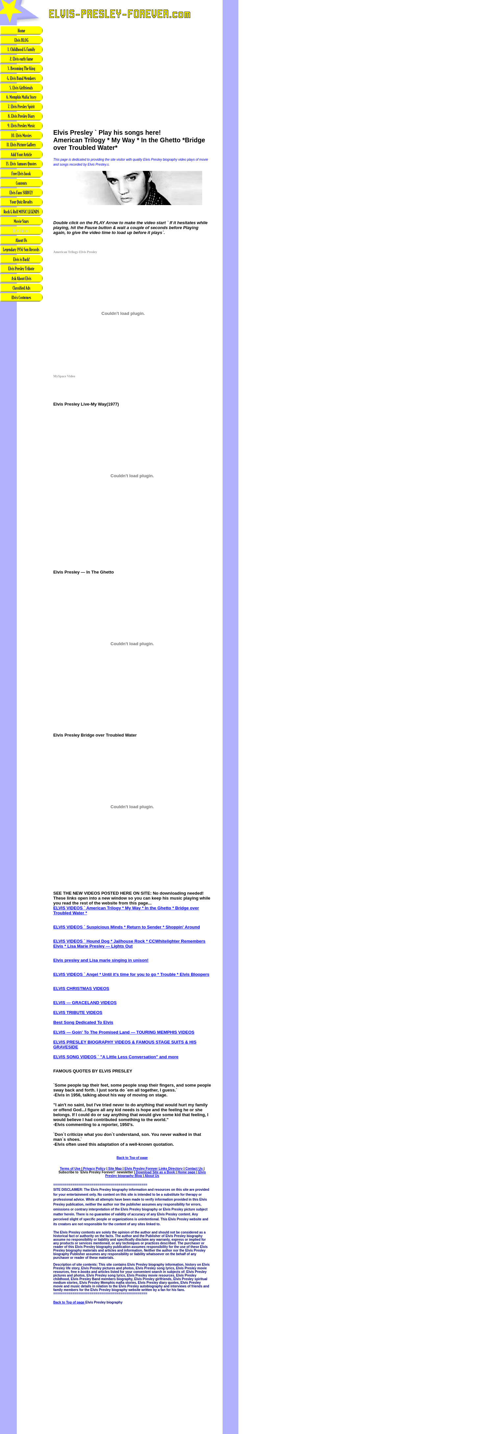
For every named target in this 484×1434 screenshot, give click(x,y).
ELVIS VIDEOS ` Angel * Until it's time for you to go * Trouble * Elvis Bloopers (131, 974)
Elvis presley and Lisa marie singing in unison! (101, 960)
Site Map (115, 1168)
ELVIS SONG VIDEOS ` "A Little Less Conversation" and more (116, 1056)
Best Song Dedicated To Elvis (83, 1022)
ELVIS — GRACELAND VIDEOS (85, 1002)
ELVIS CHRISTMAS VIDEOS (81, 988)
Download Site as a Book (155, 1172)
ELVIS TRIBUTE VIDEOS (77, 1012)
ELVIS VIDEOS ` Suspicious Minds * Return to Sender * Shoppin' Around (126, 927)
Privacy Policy (94, 1168)
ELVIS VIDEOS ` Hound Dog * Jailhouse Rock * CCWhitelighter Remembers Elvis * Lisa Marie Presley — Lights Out (129, 944)
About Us (151, 1176)
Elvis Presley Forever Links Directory (153, 1168)
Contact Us (194, 1168)
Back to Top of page (132, 1158)
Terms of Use (70, 1168)
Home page (186, 1172)
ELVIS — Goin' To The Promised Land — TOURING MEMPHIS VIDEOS (123, 1032)
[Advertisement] (21, 411)
